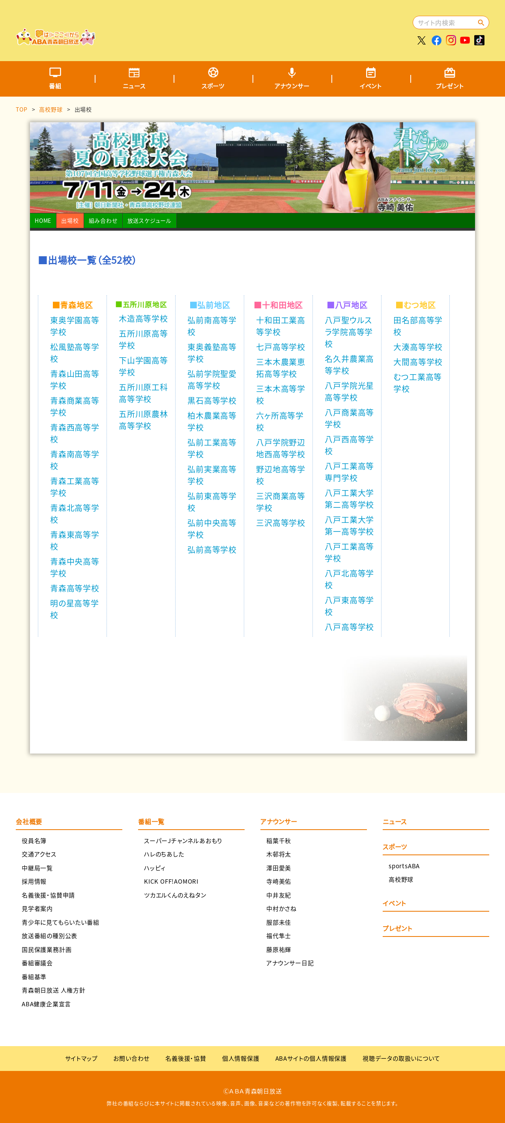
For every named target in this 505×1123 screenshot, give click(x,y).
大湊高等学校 (418, 347)
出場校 (70, 220)
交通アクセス (39, 854)
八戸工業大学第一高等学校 (349, 525)
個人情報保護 (241, 1058)
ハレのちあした (164, 854)
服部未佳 (278, 922)
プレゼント (450, 86)
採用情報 (34, 881)
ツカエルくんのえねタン (175, 895)
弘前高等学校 (212, 549)
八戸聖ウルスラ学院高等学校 (349, 331)
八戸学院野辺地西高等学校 (280, 448)
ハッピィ (155, 868)
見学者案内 (37, 908)
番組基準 (34, 976)
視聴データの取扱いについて (401, 1058)
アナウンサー (292, 86)
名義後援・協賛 (185, 1058)
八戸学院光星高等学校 (349, 391)
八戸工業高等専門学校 (349, 471)
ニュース (134, 86)
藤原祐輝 (278, 949)
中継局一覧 (37, 868)
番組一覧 (151, 821)
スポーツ (213, 86)
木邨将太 (278, 854)
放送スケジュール (149, 220)
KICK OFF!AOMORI (171, 881)
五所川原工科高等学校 (143, 393)
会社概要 (29, 821)
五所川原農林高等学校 (143, 419)
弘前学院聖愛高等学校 (212, 379)
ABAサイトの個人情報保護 (311, 1058)
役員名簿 (34, 840)
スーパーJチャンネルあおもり (183, 840)
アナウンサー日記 (290, 963)
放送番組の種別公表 (49, 935)
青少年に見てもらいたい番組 (60, 922)
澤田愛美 (278, 868)
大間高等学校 (418, 361)
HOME (43, 220)
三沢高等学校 (280, 522)
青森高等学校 (74, 588)
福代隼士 (278, 935)
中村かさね (281, 908)
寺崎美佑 (278, 881)
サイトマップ (81, 1058)
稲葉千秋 (278, 840)
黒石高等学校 (212, 400)
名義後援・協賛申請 (48, 895)
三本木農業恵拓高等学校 (280, 367)
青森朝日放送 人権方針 (54, 990)
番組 (55, 86)
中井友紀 (278, 895)
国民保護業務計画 (46, 949)
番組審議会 (37, 963)
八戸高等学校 (349, 626)
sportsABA (404, 866)
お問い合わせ (131, 1058)
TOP (21, 109)
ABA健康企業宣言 (46, 1004)
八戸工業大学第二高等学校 (349, 498)
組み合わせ (103, 220)
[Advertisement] (267, 25)
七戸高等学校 (280, 347)
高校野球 (50, 109)
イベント (371, 86)
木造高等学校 (143, 318)
